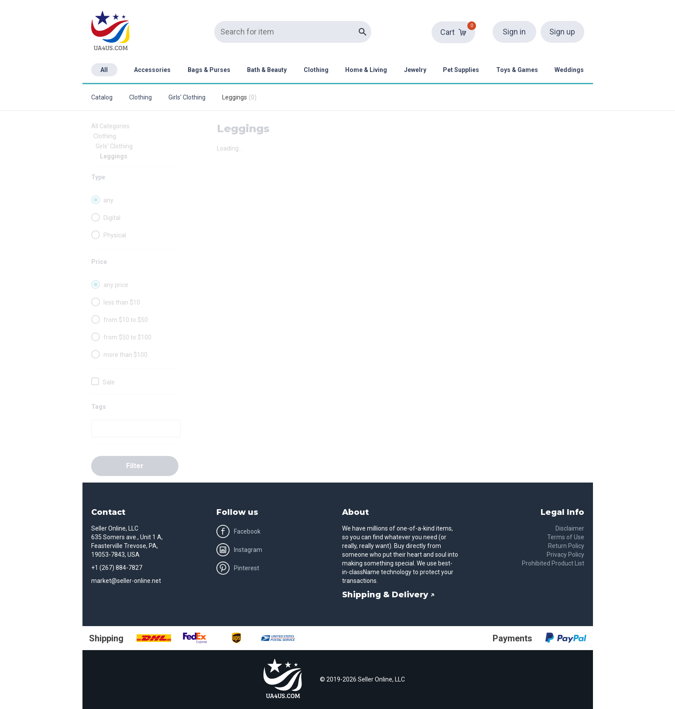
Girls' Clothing (187, 97)
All (104, 69)
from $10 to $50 (125, 319)
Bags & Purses (209, 69)
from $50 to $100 (127, 337)
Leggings (113, 156)
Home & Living (366, 69)
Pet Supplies (461, 69)
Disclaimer (569, 528)
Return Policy (566, 545)
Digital (111, 217)
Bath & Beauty (267, 69)
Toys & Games (517, 69)
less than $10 (121, 302)
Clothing (316, 69)
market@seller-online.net (126, 580)
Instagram (239, 549)
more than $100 (125, 354)
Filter (135, 466)
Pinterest (237, 568)
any (108, 200)
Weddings (569, 69)
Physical (114, 235)
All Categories (110, 126)
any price (115, 284)
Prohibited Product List (553, 563)
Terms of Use (565, 537)
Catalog (102, 97)
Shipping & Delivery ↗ (388, 594)
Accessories (152, 69)
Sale (109, 382)
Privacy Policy (565, 554)
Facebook (238, 531)
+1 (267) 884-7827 (116, 567)
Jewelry (415, 69)
